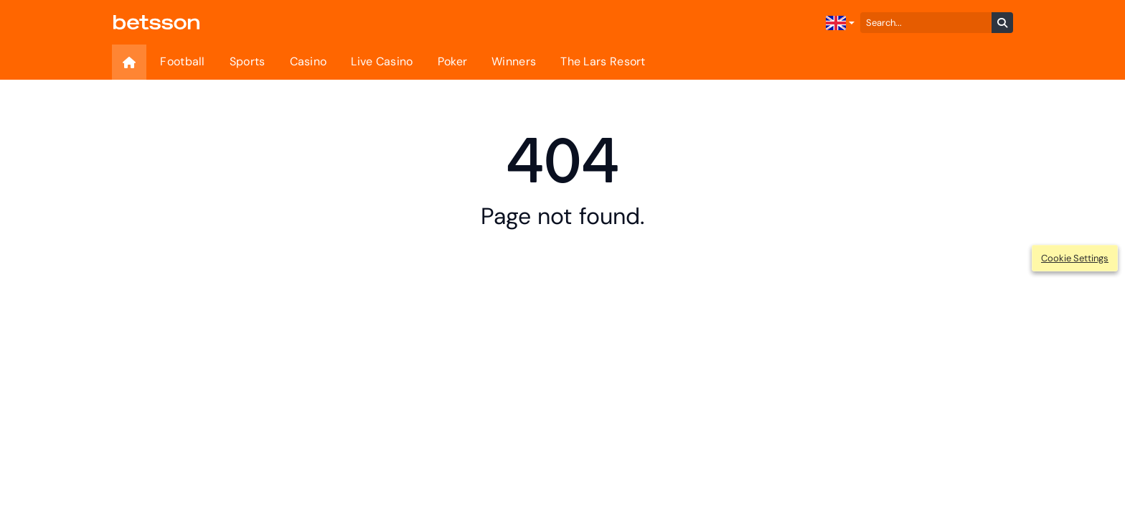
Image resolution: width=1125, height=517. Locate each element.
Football (182, 61)
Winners (513, 61)
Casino (308, 61)
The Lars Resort (603, 61)
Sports (247, 61)
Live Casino (382, 61)
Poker (453, 61)
